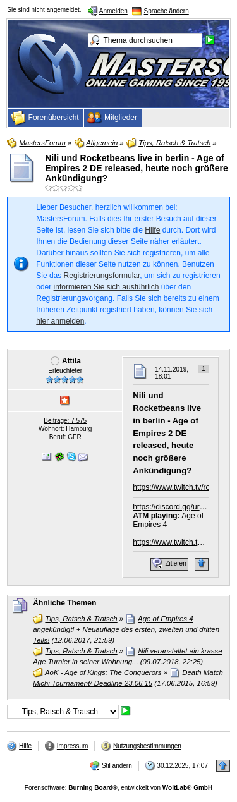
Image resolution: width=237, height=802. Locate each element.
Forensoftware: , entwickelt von (118, 787)
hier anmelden (60, 321)
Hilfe (152, 230)
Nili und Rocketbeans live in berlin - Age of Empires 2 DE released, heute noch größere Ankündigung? (136, 168)
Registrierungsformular (102, 275)
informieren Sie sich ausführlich (106, 287)
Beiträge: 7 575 (65, 420)
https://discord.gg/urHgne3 (177, 506)
